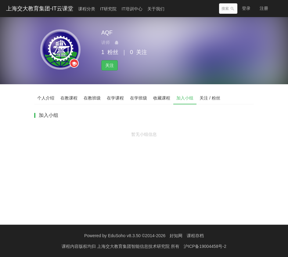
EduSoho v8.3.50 (124, 235)
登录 (246, 8)
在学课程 (115, 98)
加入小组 (184, 98)
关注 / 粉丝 (210, 98)
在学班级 (138, 98)
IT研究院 (108, 8)
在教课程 (68, 98)
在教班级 (92, 98)
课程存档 (195, 235)
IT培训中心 (131, 8)
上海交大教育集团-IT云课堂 (39, 8)
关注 (109, 65)
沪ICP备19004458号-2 (205, 246)
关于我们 (155, 8)
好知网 (176, 235)
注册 (264, 8)
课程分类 (86, 8)
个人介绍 (45, 98)
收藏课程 (161, 98)
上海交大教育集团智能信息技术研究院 (134, 246)
